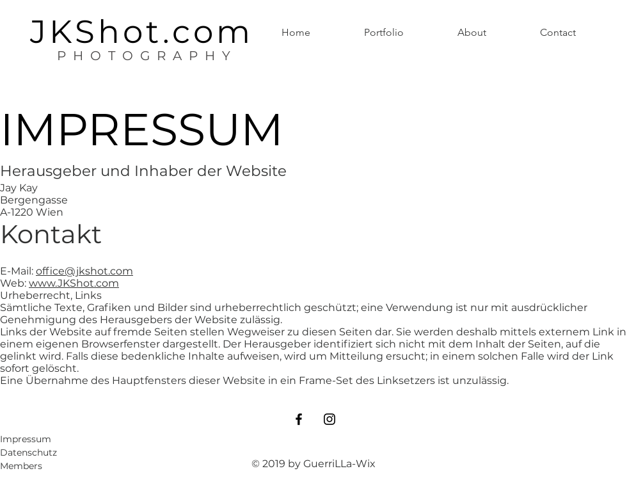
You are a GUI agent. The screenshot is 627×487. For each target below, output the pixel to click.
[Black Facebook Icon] (298, 419)
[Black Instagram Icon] (329, 419)
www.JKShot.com (74, 283)
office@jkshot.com (84, 271)
